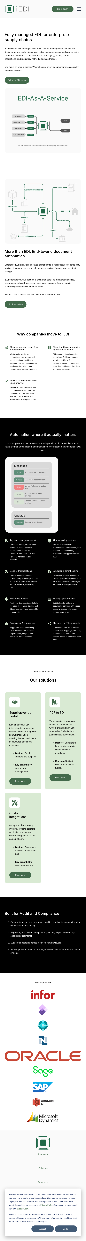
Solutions (43, 1168)
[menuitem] (43, 1154)
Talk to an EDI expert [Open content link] (17, 80)
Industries (43, 1154)
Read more (20, 781)
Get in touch (62, 9)
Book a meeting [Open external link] (15, 304)
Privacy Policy (46, 1205)
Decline (66, 1229)
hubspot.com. (23, 1208)
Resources (43, 1182)
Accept (42, 1229)
